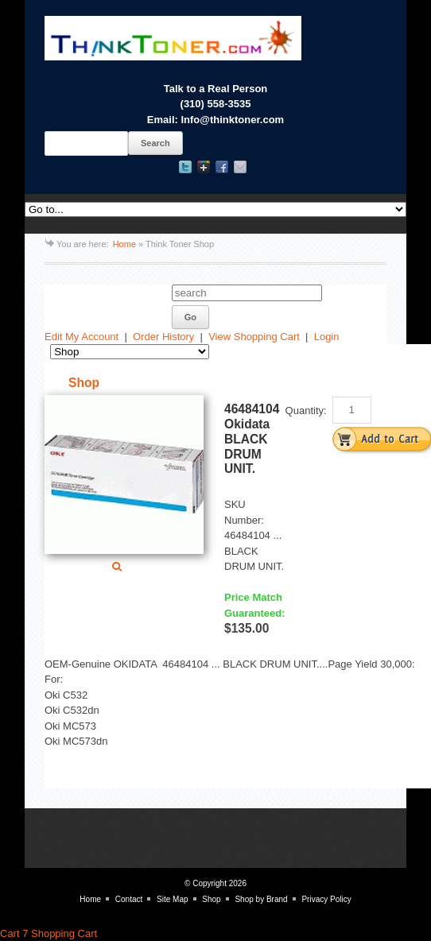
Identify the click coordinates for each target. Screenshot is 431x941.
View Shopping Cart (254, 337)
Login (327, 337)
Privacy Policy (326, 899)
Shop (211, 899)
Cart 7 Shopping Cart (48, 933)
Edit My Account (81, 337)
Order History (163, 337)
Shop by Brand (261, 899)
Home (124, 244)
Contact (128, 899)
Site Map (172, 899)
